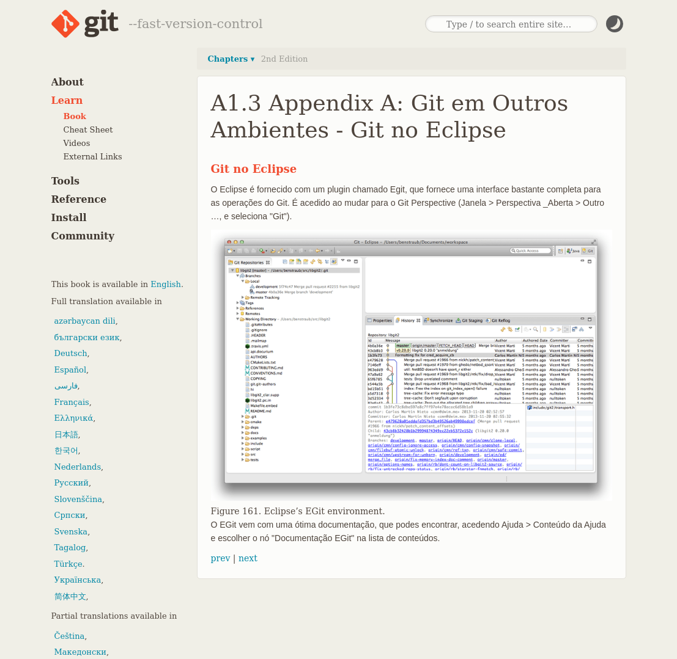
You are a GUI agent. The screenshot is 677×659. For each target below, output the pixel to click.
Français (71, 402)
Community (82, 236)
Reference (79, 199)
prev (221, 558)
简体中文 (70, 596)
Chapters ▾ (231, 59)
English (165, 284)
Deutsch (70, 353)
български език (87, 337)
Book (75, 116)
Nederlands (78, 466)
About (67, 82)
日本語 (66, 434)
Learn (67, 100)
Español (70, 369)
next (248, 558)
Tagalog (70, 547)
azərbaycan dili (85, 321)
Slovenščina (78, 499)
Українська (78, 579)
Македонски (80, 652)
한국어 (66, 450)
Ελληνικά (74, 418)
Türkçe (68, 564)
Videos (77, 143)
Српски (70, 515)
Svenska (71, 531)
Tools (65, 181)
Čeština (69, 636)
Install (69, 218)
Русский (71, 482)
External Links (93, 156)
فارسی (66, 385)
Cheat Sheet (88, 129)
